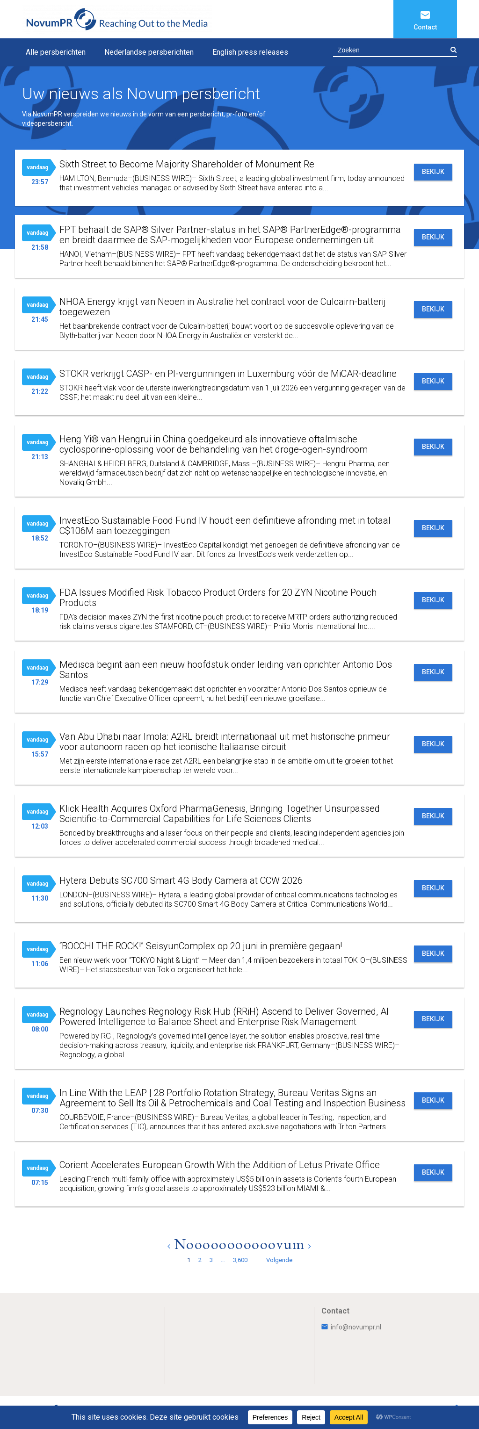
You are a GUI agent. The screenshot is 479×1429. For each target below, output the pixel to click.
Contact (425, 27)
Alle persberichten (56, 52)
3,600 (240, 1259)
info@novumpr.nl (351, 1327)
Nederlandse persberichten (149, 52)
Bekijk (433, 171)
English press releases (250, 52)
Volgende (279, 1259)
